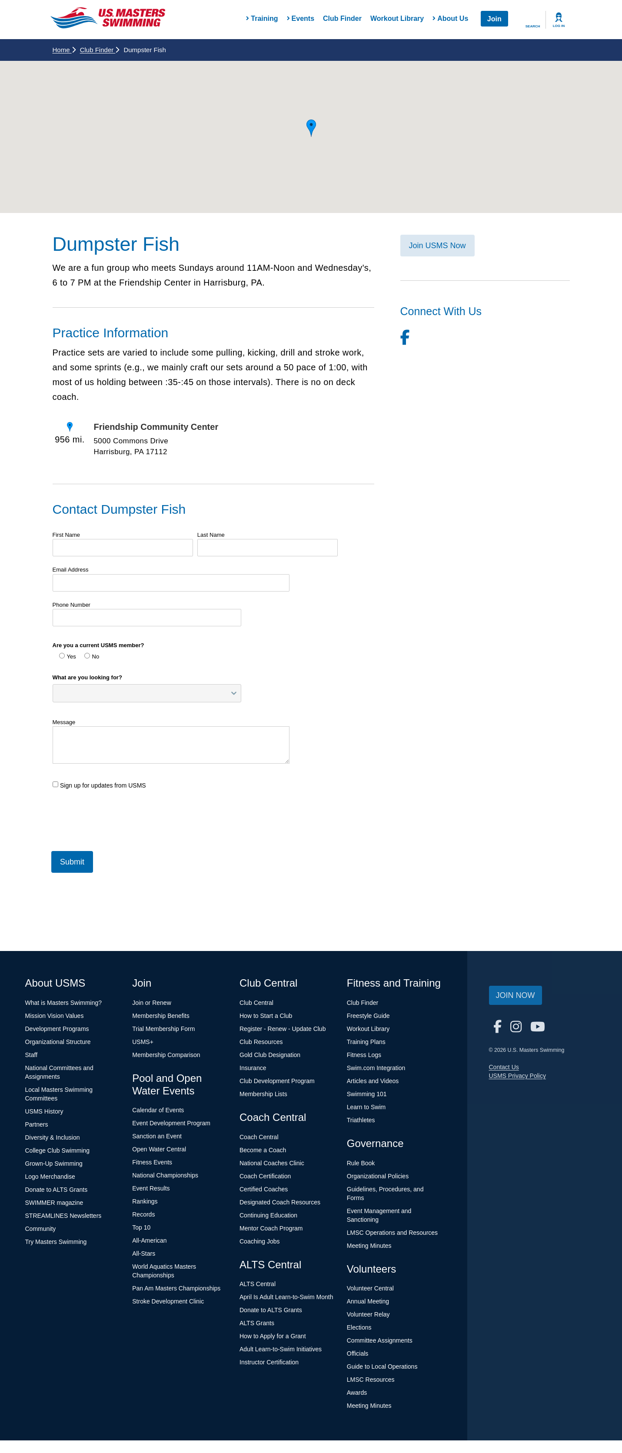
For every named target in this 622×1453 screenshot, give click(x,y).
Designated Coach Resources (279, 1202)
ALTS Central (257, 1283)
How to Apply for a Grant (272, 1336)
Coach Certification (265, 1176)
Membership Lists (263, 1094)
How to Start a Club (265, 1015)
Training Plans (366, 1041)
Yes (67, 656)
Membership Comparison (166, 1054)
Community (40, 1228)
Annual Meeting (368, 1301)
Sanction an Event (157, 1136)
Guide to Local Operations (382, 1366)
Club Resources (261, 1041)
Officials (358, 1353)
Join (494, 19)
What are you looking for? (87, 677)
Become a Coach (262, 1150)
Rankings (144, 1201)
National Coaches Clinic (271, 1163)
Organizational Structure (58, 1041)
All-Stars (143, 1253)
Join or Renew (151, 1002)
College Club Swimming (57, 1150)
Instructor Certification (269, 1362)
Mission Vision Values (54, 1015)
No (92, 656)
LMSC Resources (371, 1379)
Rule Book (361, 1163)
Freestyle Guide (368, 1015)
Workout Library (397, 18)
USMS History (44, 1111)
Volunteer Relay (368, 1314)
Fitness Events (152, 1162)
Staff (31, 1054)
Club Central (256, 1002)
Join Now (515, 995)
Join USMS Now (437, 245)
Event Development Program (171, 1123)
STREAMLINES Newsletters (63, 1215)
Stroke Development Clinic (168, 1301)
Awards (357, 1392)
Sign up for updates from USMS (99, 785)
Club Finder (342, 18)
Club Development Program (277, 1080)
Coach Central (259, 1137)
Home (64, 49)
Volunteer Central (370, 1288)
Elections (359, 1327)
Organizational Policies (378, 1176)
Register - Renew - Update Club (282, 1028)
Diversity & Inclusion (52, 1137)
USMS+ (142, 1041)
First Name (66, 535)
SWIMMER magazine (54, 1202)
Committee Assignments (379, 1340)
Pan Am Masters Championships (176, 1288)
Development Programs (57, 1028)
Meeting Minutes (369, 1245)
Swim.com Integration (376, 1067)
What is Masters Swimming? (63, 1002)
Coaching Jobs (259, 1241)
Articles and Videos (373, 1080)
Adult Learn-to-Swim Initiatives (280, 1349)
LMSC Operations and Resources (392, 1232)
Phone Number (71, 605)
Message (64, 722)
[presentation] (119, 817)
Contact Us (504, 1067)
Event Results (151, 1188)
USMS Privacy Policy (517, 1075)
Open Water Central (159, 1149)
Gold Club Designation (269, 1054)
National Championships (165, 1175)
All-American (149, 1240)
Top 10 (141, 1227)
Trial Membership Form (163, 1028)
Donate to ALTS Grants (56, 1189)
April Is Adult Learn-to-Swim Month (286, 1296)
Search (533, 26)
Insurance (252, 1067)
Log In (559, 26)
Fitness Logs (364, 1054)
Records (143, 1214)
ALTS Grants (256, 1323)
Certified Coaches (263, 1189)
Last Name (211, 535)
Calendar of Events (158, 1110)
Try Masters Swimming (56, 1241)
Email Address (71, 569)
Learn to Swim (366, 1107)
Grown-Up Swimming (54, 1163)
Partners (36, 1124)
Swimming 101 (367, 1094)
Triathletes (361, 1120)
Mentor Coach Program (271, 1228)
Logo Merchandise (50, 1176)
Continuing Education (268, 1215)
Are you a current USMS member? (98, 645)
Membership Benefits (161, 1015)
